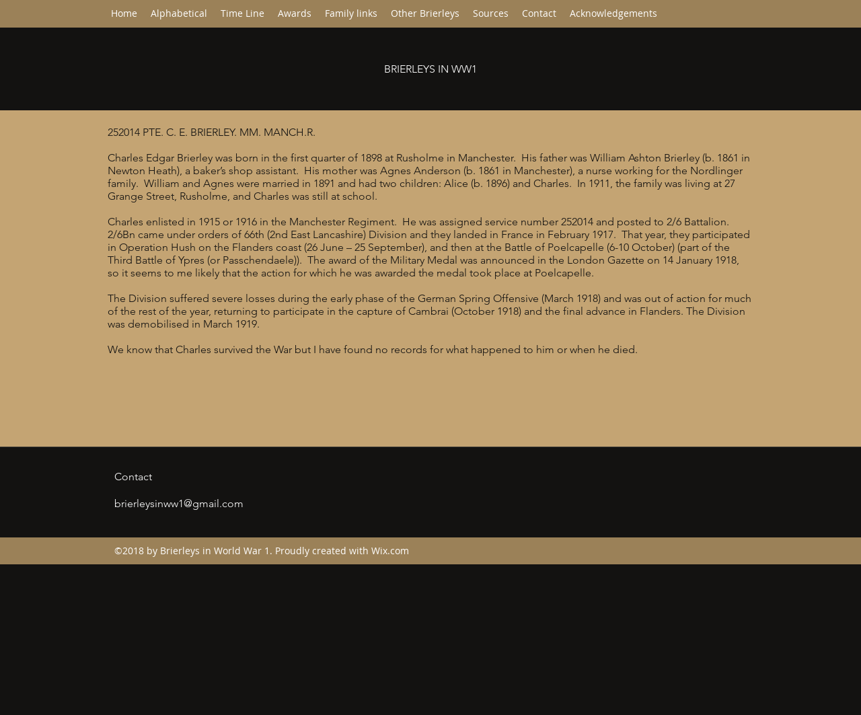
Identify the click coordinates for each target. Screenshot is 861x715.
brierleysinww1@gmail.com (179, 503)
